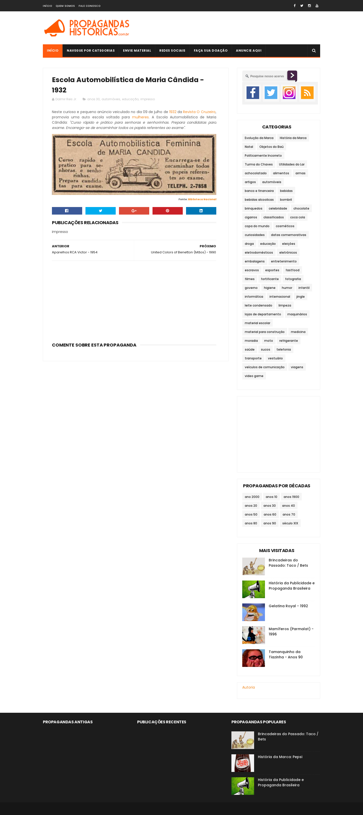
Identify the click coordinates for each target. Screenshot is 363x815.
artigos (250, 182)
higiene (270, 288)
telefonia (284, 349)
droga (249, 244)
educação (130, 99)
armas (300, 173)
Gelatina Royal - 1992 (288, 605)
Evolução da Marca (259, 138)
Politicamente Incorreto (263, 155)
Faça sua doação (211, 50)
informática (254, 296)
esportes (272, 270)
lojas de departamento (263, 314)
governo (251, 288)
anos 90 (269, 523)
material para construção (265, 332)
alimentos (281, 173)
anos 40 (288, 505)
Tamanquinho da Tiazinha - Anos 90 (286, 654)
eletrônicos (288, 252)
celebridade (278, 208)
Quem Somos (65, 6)
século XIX (290, 523)
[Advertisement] (228, 28)
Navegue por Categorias (91, 50)
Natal (249, 147)
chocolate (301, 208)
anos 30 (93, 99)
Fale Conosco (89, 6)
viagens (297, 367)
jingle (300, 296)
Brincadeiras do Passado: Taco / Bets (288, 563)
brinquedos (253, 208)
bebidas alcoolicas (259, 199)
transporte (253, 358)
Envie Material (137, 50)
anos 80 (251, 523)
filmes (250, 279)
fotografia (293, 279)
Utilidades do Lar (292, 164)
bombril (286, 199)
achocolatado (256, 173)
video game (254, 376)
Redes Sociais (172, 50)
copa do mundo (257, 226)
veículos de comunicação (265, 367)
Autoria (248, 687)
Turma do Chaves (259, 164)
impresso (147, 99)
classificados (273, 217)
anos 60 (270, 514)
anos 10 (271, 497)
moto (268, 340)
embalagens (255, 261)
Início (47, 6)
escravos (252, 270)
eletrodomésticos (259, 252)
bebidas (286, 191)
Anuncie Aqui (248, 50)
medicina (298, 332)
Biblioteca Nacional (202, 199)
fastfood (292, 270)
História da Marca (293, 138)
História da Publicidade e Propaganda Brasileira (292, 586)
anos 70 (289, 514)
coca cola (297, 217)
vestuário (275, 358)
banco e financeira (259, 191)
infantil (304, 288)
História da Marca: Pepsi (280, 756)
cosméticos (285, 226)
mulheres (140, 117)
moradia (251, 340)
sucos (265, 349)
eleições (288, 244)
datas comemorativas (288, 235)
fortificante (270, 279)
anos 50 (251, 514)
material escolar (257, 323)
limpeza (285, 305)
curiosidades (255, 235)
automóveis (111, 99)
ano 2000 (252, 497)
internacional (279, 296)
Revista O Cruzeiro (199, 111)
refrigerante (288, 340)
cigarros (251, 217)
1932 (172, 111)
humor (287, 288)
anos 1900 (291, 497)
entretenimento (284, 261)
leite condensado (258, 305)
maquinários (297, 314)
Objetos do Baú (271, 147)
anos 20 (251, 505)
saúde (250, 349)
